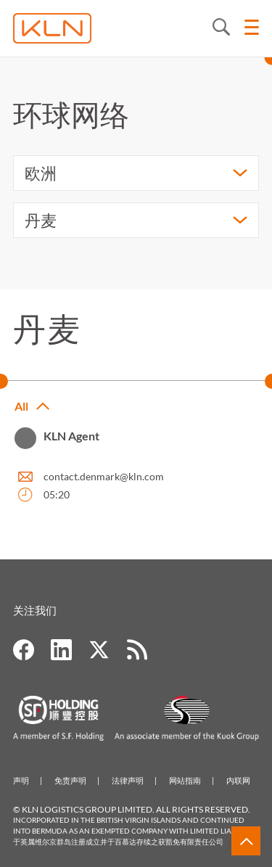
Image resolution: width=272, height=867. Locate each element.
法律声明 (128, 780)
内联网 (238, 780)
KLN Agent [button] (71, 436)
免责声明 (70, 780)
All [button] (22, 406)
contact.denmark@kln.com (104, 476)
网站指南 (185, 780)
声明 (21, 780)
